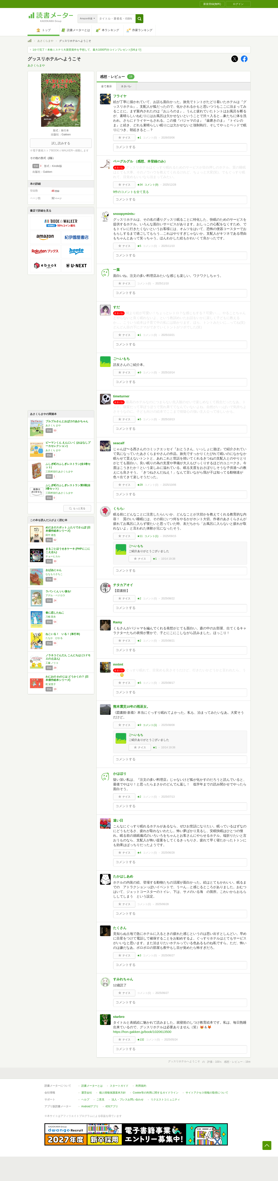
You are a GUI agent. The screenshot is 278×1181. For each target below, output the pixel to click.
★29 (140, 484)
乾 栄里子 (51, 684)
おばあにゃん (54, 570)
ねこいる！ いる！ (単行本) (63, 634)
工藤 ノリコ (52, 663)
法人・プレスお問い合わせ (128, 1099)
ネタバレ (126, 86)
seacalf (118, 443)
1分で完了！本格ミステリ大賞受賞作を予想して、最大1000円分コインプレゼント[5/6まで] (87, 49)
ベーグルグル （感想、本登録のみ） (140, 161)
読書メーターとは (92, 1085)
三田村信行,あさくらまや (59, 471)
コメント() (150, 137)
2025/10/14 (168, 372)
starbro (119, 1017)
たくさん (119, 928)
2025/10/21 (168, 335)
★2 (139, 598)
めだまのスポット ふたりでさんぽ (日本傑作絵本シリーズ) (68, 529)
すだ (116, 307)
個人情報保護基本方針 (112, 1092)
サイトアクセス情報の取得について (207, 1092)
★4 (139, 852)
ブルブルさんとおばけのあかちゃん (67, 421)
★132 (140, 1039)
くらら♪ (119, 508)
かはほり (119, 773)
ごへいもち (121, 359)
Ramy (117, 622)
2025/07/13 (168, 796)
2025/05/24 (171, 1039)
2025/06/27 (168, 955)
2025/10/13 (168, 419)
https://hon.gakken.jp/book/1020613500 (142, 1032)
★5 (139, 246)
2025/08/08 (168, 725)
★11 (140, 536)
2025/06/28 (168, 852)
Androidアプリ (89, 1106)
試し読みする (61, 143)
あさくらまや (45, 40)
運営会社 (86, 1092)
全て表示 (106, 86)
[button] (139, 18)
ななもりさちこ (54, 574)
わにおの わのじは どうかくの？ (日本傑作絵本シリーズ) (67, 678)
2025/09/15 (169, 536)
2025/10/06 (169, 484)
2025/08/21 (168, 640)
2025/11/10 (168, 246)
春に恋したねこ (55, 612)
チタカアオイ (123, 585)
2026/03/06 (168, 137)
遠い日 (118, 820)
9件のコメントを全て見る (131, 191)
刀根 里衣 (51, 616)
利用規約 (141, 1085)
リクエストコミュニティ (165, 1099)
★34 (140, 184)
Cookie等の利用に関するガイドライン (155, 1092)
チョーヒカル (53, 556)
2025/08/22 (168, 598)
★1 (139, 137)
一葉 (116, 269)
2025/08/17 (168, 683)
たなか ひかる (54, 638)
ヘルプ (85, 1099)
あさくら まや (53, 425)
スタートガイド (119, 1085)
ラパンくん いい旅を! (58, 591)
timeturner (121, 396)
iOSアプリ (112, 1106)
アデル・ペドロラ (55, 595)
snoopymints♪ (124, 214)
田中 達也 (51, 535)
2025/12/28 (169, 184)
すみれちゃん (123, 979)
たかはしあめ (123, 876)
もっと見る (77, 508)
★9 (139, 372)
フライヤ (119, 96)
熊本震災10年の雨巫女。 (131, 706)
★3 (139, 955)
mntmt (118, 664)
